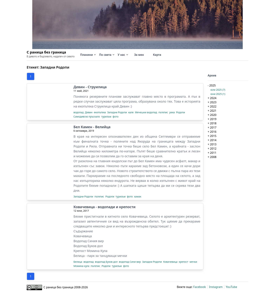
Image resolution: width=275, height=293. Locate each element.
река (172, 112)
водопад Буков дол (106, 261)
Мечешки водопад (146, 112)
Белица (78, 261)
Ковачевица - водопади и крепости (104, 207)
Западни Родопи (117, 112)
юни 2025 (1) (217, 94)
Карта (157, 55)
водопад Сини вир (130, 261)
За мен (139, 55)
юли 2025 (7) (217, 89)
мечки (193, 261)
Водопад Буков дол (88, 246)
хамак (137, 196)
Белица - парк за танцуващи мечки (100, 256)
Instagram (216, 287)
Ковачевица (82, 236)
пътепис (163, 112)
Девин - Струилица (90, 87)
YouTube (231, 287)
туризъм (106, 116)
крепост (184, 261)
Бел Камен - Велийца (91, 127)
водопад (78, 112)
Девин (89, 112)
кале (131, 112)
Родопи (180, 112)
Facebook (199, 287)
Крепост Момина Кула (90, 251)
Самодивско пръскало (86, 116)
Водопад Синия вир (88, 241)
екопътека (100, 112)
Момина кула (81, 266)
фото (115, 116)
